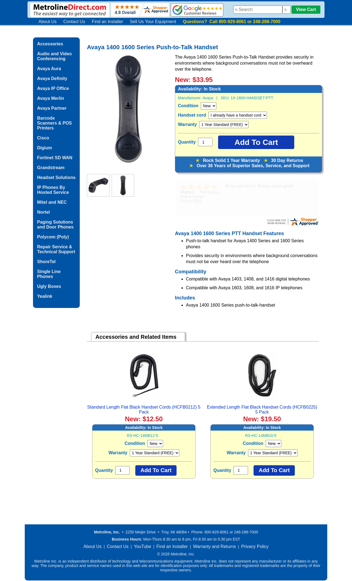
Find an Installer (107, 21)
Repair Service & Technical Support (56, 249)
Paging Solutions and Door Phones (55, 224)
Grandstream (51, 167)
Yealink (44, 296)
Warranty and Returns (214, 546)
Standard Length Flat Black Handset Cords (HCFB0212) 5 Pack (143, 409)
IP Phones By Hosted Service (53, 190)
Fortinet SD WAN (54, 157)
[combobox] (257, 9)
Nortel (43, 212)
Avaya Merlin (50, 98)
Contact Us (74, 21)
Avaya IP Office (53, 88)
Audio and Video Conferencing (54, 56)
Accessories (50, 44)
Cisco (43, 138)
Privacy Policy (255, 546)
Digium (44, 147)
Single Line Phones (49, 274)
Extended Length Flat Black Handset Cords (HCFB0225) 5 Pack (262, 409)
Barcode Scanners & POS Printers (54, 123)
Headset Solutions (56, 177)
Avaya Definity (52, 78)
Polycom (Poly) (53, 237)
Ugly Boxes (49, 286)
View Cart (306, 9)
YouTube (142, 546)
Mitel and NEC (52, 202)
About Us (47, 21)
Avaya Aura (49, 68)
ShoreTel (46, 261)
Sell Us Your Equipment (153, 21)
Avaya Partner (52, 108)
